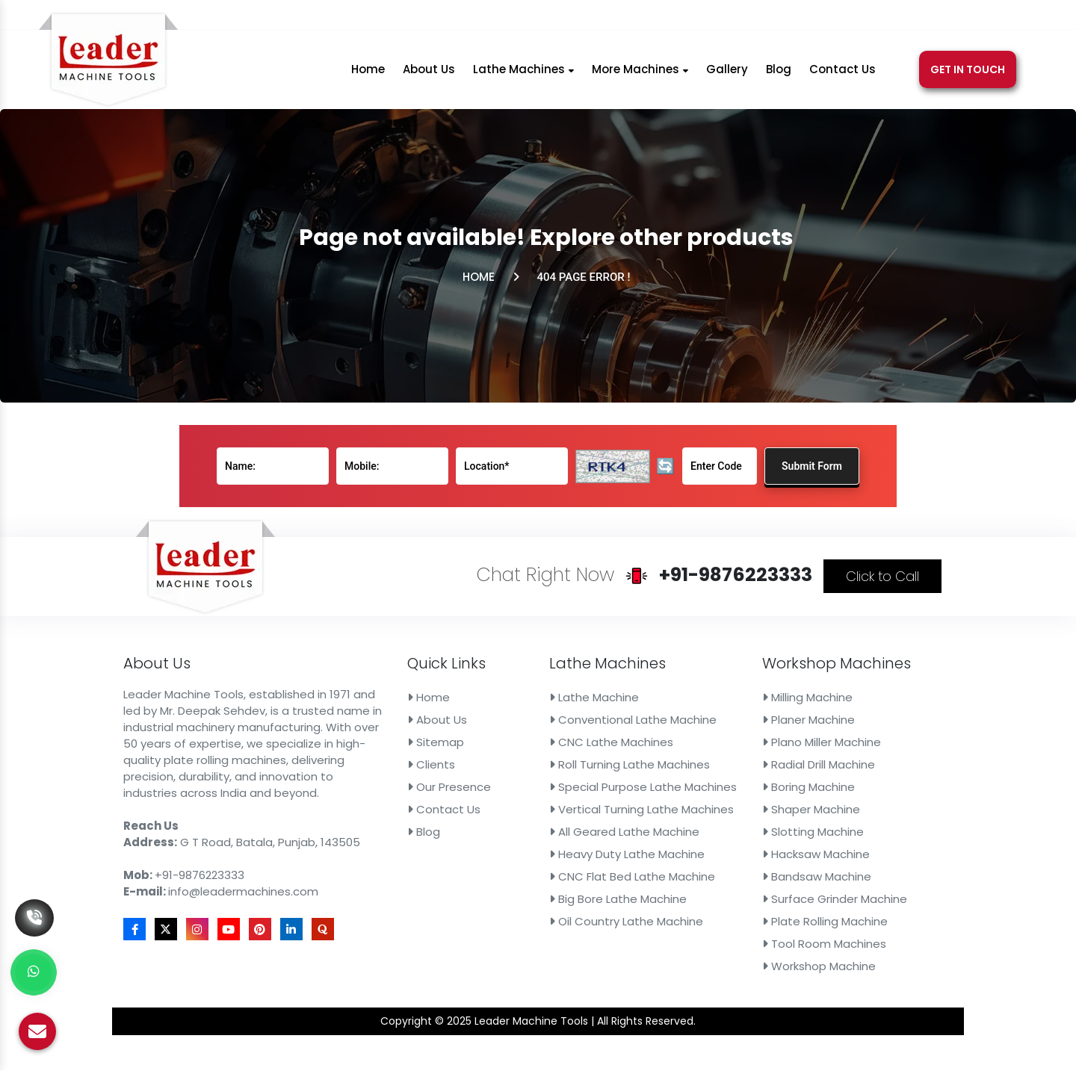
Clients (456, 764)
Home (368, 76)
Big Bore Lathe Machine (594, 863)
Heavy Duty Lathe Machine (600, 830)
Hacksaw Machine (740, 830)
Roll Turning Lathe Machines (602, 764)
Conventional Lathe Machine (605, 731)
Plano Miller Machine (744, 748)
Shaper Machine (737, 798)
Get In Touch (967, 76)
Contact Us (842, 76)
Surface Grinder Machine (754, 863)
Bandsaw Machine (741, 847)
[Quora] (910, 17)
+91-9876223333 (530, 17)
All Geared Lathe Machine (598, 814)
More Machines (640, 76)
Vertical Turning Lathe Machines (611, 798)
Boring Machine (735, 781)
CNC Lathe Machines (589, 748)
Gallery (727, 76)
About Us (429, 76)
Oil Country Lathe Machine (600, 880)
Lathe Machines (523, 76)
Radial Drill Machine (743, 764)
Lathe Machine (576, 715)
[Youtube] (850, 17)
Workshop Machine (743, 913)
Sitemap (459, 748)
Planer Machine (735, 731)
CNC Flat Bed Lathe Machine (604, 847)
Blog (778, 76)
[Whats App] (33, 972)
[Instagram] (830, 17)
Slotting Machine (738, 814)
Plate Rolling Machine (747, 880)
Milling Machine (734, 715)
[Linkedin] (891, 17)
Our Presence (470, 781)
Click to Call (790, 625)
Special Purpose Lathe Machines (612, 781)
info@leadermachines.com (686, 17)
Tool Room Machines (747, 897)
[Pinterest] (871, 17)
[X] (811, 17)
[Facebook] (793, 17)
